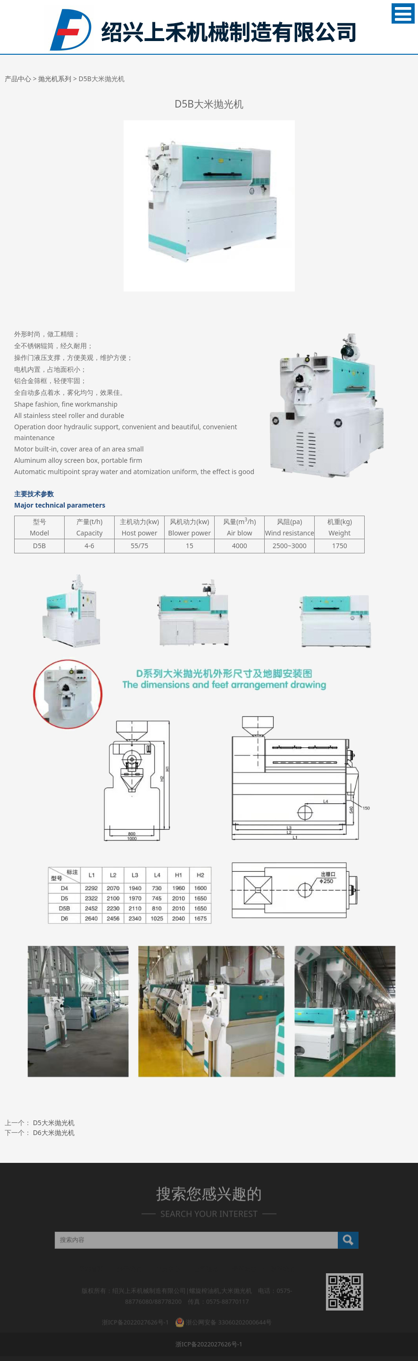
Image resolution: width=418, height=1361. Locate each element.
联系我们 (283, 1270)
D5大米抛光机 (54, 1122)
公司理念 (206, 1270)
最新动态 (244, 1270)
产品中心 (18, 78)
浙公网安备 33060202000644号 (223, 1317)
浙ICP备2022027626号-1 (135, 1317)
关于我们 (129, 1270)
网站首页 (91, 1270)
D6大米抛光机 (54, 1132)
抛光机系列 (54, 78)
